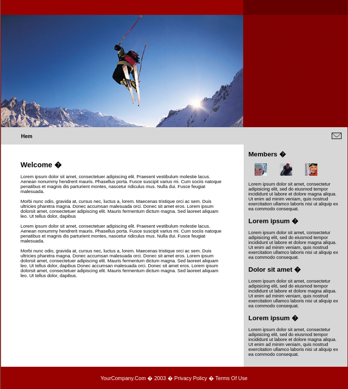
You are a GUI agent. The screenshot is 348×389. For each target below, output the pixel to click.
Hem (27, 136)
